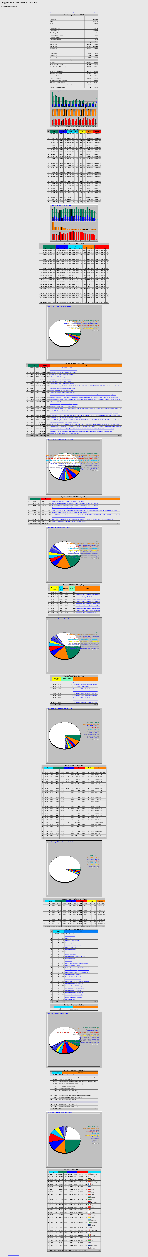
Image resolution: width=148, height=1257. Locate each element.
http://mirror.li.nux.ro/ (70, 949)
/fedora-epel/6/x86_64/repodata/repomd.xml (61, 381)
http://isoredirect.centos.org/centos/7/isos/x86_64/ (77, 967)
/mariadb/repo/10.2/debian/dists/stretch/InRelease (88, 610)
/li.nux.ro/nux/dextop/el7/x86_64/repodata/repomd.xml (63, 367)
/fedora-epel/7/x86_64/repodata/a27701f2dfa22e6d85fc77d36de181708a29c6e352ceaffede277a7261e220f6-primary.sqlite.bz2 (81, 431)
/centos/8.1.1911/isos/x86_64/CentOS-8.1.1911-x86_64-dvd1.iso (68, 501)
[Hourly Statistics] (60, 12)
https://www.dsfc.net (70, 999)
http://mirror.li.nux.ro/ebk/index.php (73, 995)
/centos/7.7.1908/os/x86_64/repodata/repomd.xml (62, 374)
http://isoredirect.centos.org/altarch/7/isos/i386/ (76, 963)
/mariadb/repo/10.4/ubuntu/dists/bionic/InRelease (88, 603)
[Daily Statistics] (52, 12)
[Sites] (78, 12)
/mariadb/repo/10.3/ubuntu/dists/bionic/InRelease (88, 599)
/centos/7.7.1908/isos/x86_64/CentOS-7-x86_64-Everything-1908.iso (69, 521)
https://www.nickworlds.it (71, 952)
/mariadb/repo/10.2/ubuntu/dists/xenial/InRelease (88, 608)
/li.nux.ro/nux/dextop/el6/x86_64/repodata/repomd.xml (63, 404)
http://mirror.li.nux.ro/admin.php (73, 974)
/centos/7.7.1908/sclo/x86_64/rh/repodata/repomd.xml (63, 406)
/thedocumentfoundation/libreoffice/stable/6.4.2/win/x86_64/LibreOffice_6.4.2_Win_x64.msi (75, 505)
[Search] (88, 12)
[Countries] (97, 12)
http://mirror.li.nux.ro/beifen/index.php (74, 988)
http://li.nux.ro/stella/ (70, 936)
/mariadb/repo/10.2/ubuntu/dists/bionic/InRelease (88, 606)
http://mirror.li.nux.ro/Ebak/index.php (74, 986)
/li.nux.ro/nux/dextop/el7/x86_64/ (84, 597)
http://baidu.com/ (69, 938)
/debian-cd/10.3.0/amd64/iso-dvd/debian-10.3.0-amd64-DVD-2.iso (68, 517)
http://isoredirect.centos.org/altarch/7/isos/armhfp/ (77, 981)
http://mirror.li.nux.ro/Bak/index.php (74, 983)
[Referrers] (82, 12)
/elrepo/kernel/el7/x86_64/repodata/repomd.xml (62, 383)
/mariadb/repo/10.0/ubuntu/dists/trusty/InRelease (88, 612)
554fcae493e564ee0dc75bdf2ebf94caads (75, 976)
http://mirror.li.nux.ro (70, 958)
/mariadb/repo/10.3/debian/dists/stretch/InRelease (85, 702)
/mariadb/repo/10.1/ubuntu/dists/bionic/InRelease (88, 601)
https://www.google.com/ (71, 942)
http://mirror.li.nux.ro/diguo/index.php (74, 992)
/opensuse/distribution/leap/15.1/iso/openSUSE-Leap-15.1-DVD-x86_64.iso (70, 512)
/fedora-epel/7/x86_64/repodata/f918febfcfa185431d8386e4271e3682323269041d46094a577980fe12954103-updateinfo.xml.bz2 (82, 429)
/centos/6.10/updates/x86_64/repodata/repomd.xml (62, 388)
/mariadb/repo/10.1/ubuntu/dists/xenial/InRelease (88, 594)
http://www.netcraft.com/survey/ (73, 979)
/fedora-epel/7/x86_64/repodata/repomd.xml (61, 379)
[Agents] (92, 12)
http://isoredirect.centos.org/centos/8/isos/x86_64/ (77, 970)
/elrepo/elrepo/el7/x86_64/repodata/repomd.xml (62, 376)
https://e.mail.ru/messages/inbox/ (73, 945)
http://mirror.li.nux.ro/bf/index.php (73, 990)
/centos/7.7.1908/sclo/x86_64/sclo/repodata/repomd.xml (64, 410)
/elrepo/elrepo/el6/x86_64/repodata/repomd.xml (62, 401)
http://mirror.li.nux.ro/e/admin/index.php (75, 956)
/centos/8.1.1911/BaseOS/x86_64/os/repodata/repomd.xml (64, 433)
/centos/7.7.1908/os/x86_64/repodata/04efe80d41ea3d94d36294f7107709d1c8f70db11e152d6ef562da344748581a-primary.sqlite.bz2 (83, 395)
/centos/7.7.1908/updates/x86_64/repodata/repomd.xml (63, 372)
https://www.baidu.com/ (71, 954)
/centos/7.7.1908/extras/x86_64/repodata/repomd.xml (63, 370)
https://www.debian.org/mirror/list (73, 997)
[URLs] (67, 12)
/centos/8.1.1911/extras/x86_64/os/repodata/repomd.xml (64, 422)
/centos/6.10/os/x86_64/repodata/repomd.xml (61, 390)
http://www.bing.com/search (72, 940)
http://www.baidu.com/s (71, 947)
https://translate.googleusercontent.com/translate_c (77, 972)
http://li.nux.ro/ (68, 961)
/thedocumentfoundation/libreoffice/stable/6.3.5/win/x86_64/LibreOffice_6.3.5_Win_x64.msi (75, 508)
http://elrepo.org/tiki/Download (72, 965)
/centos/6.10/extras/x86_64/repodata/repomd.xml (62, 392)
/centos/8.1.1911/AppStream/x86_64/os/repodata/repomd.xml (65, 417)
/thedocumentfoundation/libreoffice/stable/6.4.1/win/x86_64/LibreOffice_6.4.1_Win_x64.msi (75, 503)
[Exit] (74, 12)
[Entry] (71, 12)
